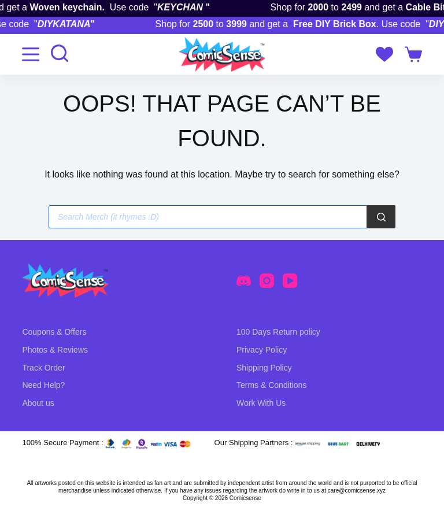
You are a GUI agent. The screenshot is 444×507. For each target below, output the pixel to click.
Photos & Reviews (55, 349)
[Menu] (30, 54)
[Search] (381, 216)
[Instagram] (267, 280)
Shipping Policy (264, 367)
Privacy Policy (261, 349)
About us (38, 403)
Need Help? (43, 385)
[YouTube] (290, 280)
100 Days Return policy (278, 331)
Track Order (43, 367)
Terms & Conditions (271, 385)
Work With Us (261, 403)
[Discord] (243, 280)
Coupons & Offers (54, 331)
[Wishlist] (384, 54)
